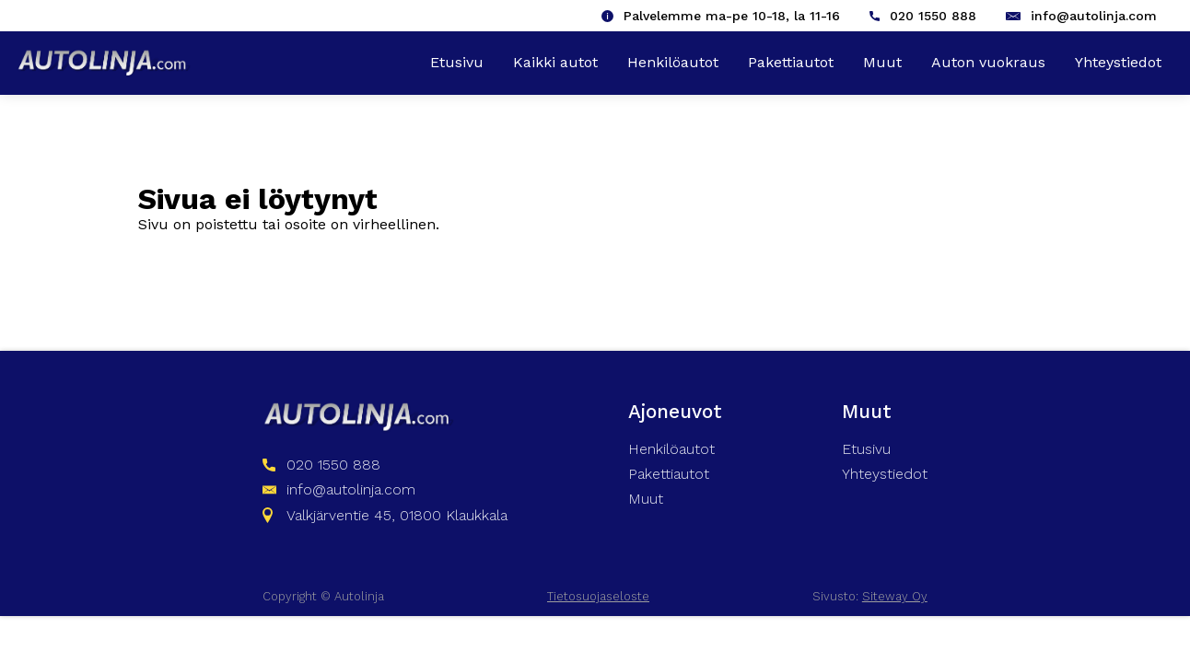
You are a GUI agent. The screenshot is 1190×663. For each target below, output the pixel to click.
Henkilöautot (672, 62)
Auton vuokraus (988, 62)
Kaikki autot (555, 62)
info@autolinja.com (1094, 15)
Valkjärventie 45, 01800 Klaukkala (397, 515)
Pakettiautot (791, 62)
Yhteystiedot (1118, 62)
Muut (882, 62)
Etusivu (457, 62)
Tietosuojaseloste (598, 596)
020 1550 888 (933, 15)
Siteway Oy (895, 596)
